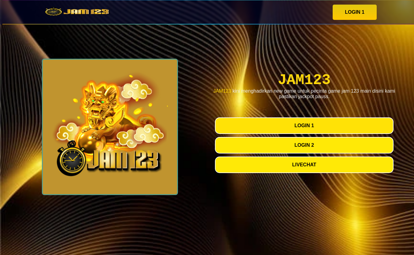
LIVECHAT (304, 164)
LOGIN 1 (354, 12)
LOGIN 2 (304, 145)
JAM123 (222, 91)
